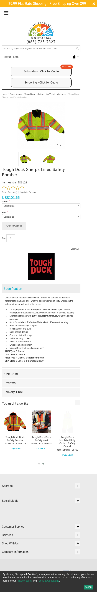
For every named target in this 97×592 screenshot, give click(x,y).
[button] (39, 463)
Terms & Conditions (48, 580)
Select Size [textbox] (9, 217)
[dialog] (48, 581)
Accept (88, 587)
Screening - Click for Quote (41, 82)
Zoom (59, 145)
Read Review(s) (9, 192)
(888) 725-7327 (41, 42)
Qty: (4, 238)
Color (4, 201)
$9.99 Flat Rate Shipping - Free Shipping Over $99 (47, 3)
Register (7, 57)
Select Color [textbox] (9, 206)
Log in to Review (28, 192)
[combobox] (41, 205)
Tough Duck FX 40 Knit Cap (15, 439)
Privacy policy (24, 580)
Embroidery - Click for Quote (48, 70)
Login (16, 57)
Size (4, 212)
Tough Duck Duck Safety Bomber (41, 439)
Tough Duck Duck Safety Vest (67, 439)
